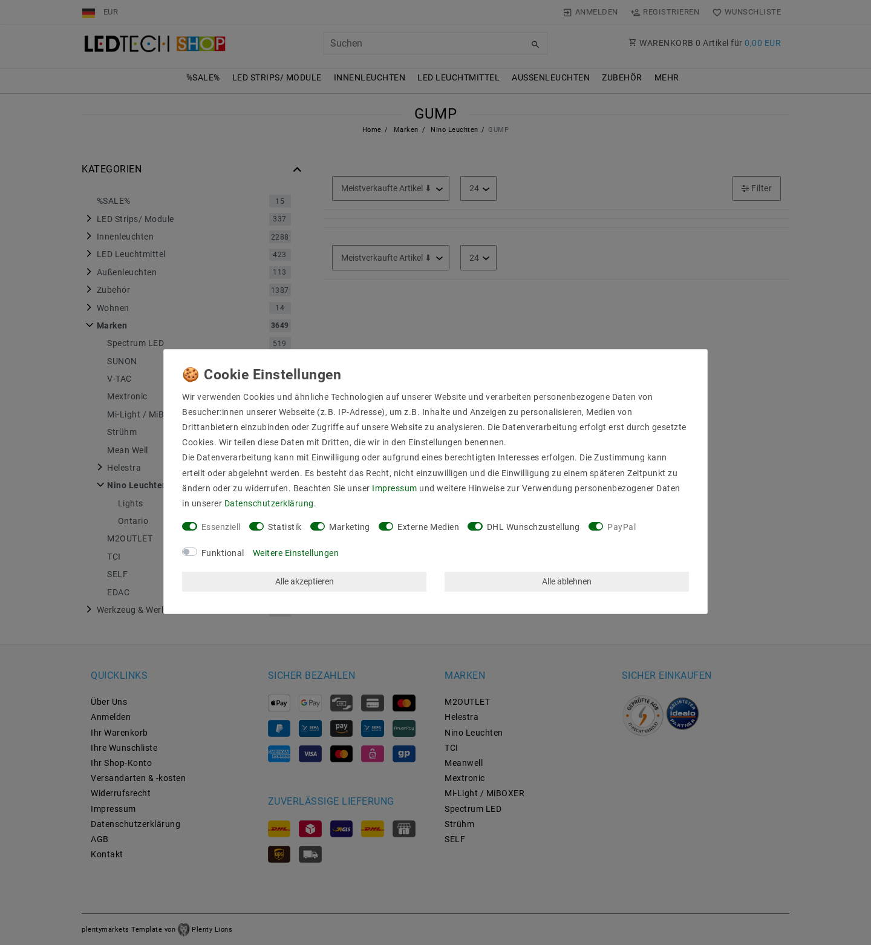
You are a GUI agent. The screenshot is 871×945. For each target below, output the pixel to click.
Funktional (222, 553)
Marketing (349, 527)
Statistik (285, 527)
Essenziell (221, 527)
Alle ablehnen (567, 581)
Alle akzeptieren (304, 581)
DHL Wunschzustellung (533, 527)
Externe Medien (428, 527)
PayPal (621, 527)
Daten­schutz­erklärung (269, 503)
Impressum (394, 488)
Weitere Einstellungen (296, 553)
